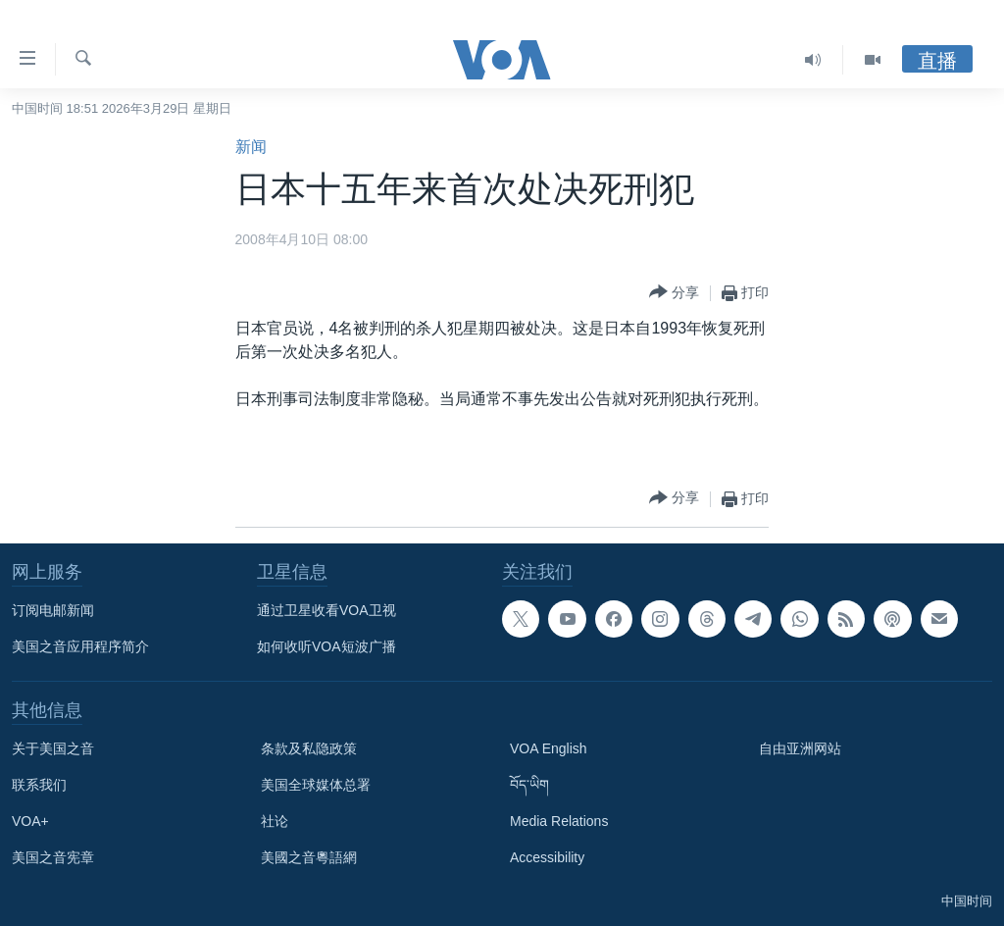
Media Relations (559, 821)
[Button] (674, 293)
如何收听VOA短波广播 (326, 646)
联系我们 (39, 785)
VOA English (548, 748)
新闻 (251, 146)
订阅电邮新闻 (53, 610)
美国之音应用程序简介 (80, 646)
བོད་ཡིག (529, 785)
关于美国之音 (53, 748)
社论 (274, 821)
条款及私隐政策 (309, 748)
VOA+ (30, 821)
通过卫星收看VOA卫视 (326, 610)
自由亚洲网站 (800, 748)
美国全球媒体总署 (316, 785)
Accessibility (547, 857)
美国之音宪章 (53, 857)
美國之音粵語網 (309, 857)
